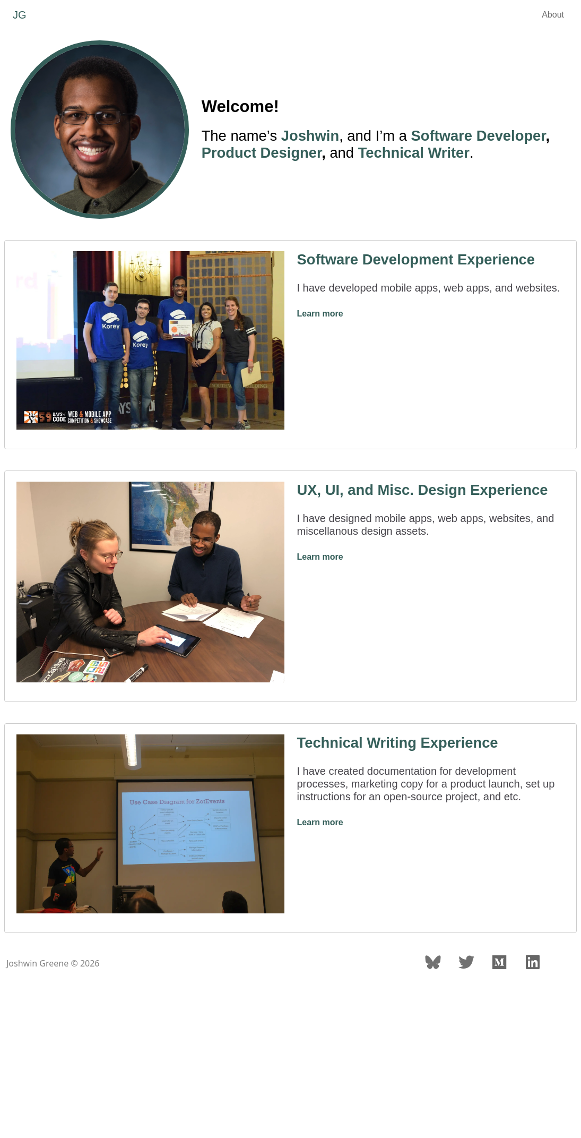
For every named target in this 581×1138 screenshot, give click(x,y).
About (553, 14)
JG (20, 15)
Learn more (320, 313)
